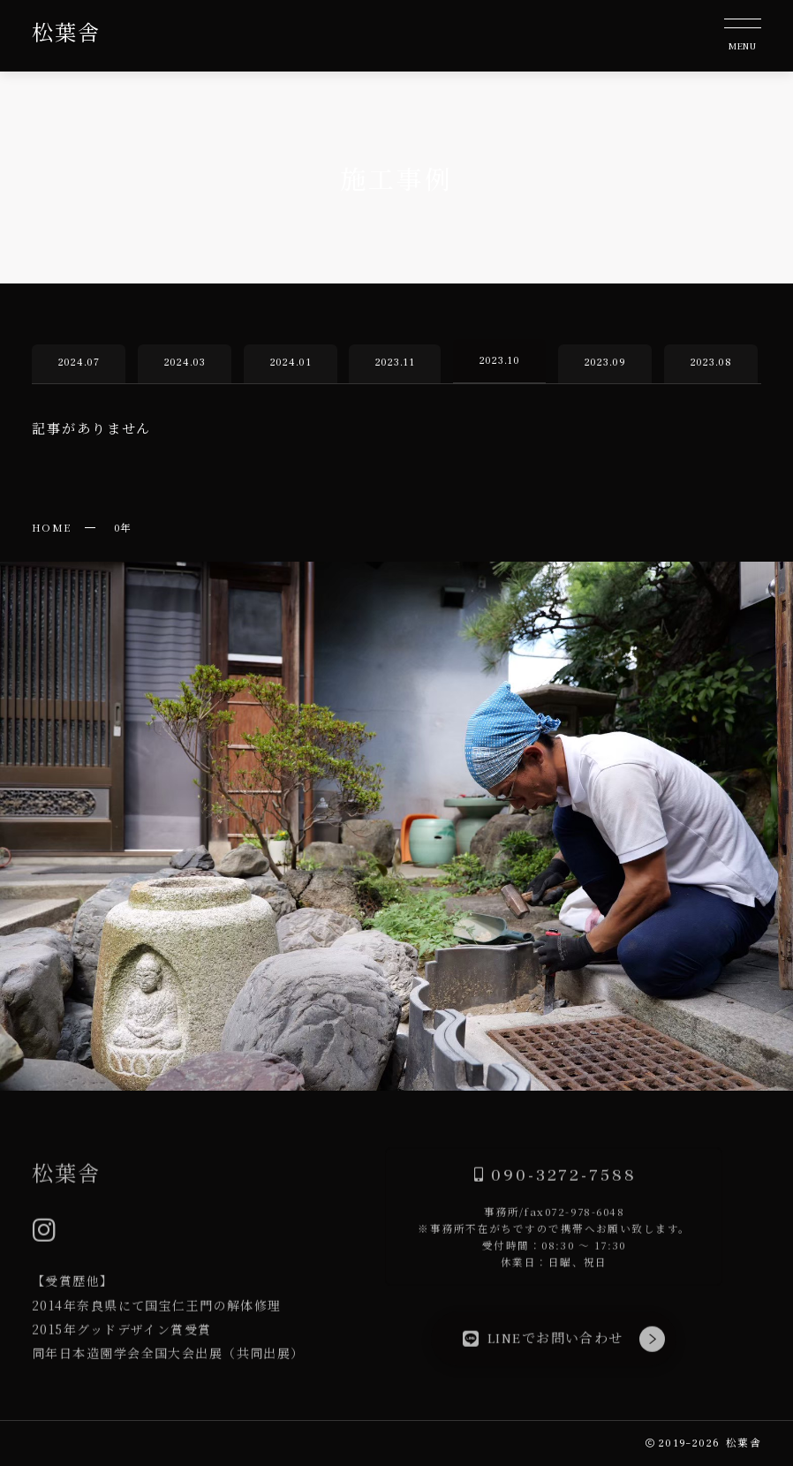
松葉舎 (66, 34)
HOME (52, 527)
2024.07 (79, 362)
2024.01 (290, 362)
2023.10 (500, 360)
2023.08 (710, 362)
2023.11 (395, 362)
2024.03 (184, 362)
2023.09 (604, 362)
